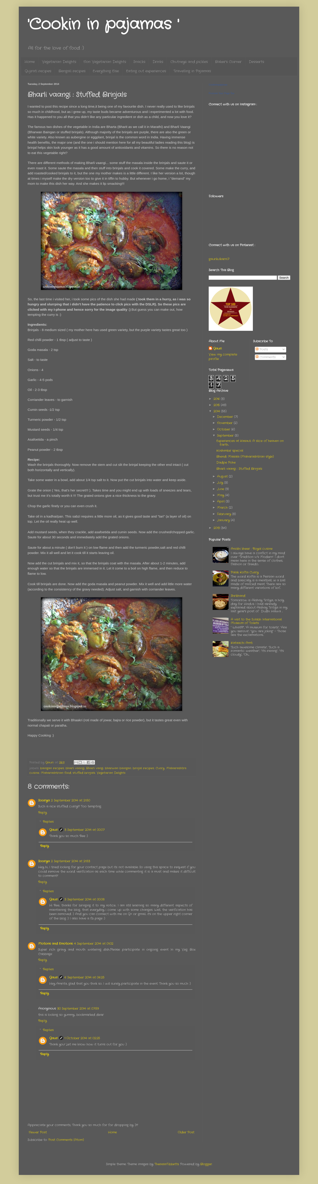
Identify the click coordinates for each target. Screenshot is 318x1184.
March (223, 507)
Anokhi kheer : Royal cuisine (252, 548)
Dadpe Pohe (226, 462)
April (221, 501)
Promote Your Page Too (221, 93)
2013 (217, 528)
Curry (160, 768)
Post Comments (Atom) (66, 1140)
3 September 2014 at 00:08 (84, 899)
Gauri (53, 830)
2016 (217, 399)
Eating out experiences (146, 71)
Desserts (256, 61)
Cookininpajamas (218, 84)
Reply (42, 812)
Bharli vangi (94, 768)
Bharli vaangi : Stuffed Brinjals (239, 468)
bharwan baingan (118, 768)
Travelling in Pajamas (192, 71)
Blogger (206, 1164)
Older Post (186, 1132)
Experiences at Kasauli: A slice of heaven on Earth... (250, 443)
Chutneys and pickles (189, 61)
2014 (217, 411)
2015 (217, 405)
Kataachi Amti (242, 643)
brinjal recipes (143, 768)
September (226, 435)
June (221, 489)
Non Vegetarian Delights (104, 61)
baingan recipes (52, 768)
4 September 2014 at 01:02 (93, 943)
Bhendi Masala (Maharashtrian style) (245, 456)
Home (30, 61)
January (224, 520)
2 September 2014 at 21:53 (70, 861)
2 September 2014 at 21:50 (70, 800)
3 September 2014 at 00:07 (84, 830)
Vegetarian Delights (59, 61)
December (225, 417)
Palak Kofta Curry (245, 572)
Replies (48, 822)
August (223, 476)
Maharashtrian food (56, 773)
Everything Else (106, 71)
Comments (266, 357)
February (224, 514)
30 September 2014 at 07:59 (78, 1008)
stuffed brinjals (84, 773)
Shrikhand (238, 596)
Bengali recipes (72, 71)
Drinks (158, 61)
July (220, 482)
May (221, 495)
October (224, 429)
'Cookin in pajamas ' (103, 25)
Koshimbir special (229, 450)
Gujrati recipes (38, 71)
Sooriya (44, 800)
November (225, 423)
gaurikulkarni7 (219, 259)
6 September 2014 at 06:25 (84, 977)
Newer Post (38, 1132)
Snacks (139, 61)
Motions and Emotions (55, 943)
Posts (262, 349)
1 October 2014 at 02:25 (82, 1038)
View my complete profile (223, 356)
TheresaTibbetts (166, 1164)
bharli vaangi (75, 768)
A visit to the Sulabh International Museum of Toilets (256, 621)
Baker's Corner (228, 61)
